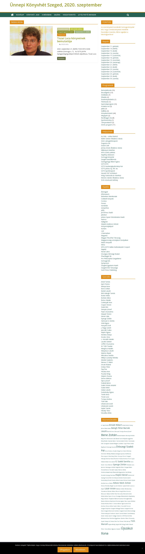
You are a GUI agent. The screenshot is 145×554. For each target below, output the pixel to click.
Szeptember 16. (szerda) (109, 53)
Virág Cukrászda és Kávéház (111, 175)
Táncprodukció (106, 122)
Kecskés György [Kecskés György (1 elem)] (105, 475)
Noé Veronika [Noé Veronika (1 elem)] (119, 494)
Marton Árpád (106, 353)
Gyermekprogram (107, 104)
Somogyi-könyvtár (107, 157)
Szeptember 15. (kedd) (109, 51)
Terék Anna (105, 394)
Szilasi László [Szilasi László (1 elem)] (108, 516)
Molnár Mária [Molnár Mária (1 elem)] (111, 491)
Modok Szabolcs (107, 360)
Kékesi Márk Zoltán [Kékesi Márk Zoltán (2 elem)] (122, 483)
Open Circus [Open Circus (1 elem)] (111, 496)
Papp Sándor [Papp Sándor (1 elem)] (104, 498)
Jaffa (102, 210)
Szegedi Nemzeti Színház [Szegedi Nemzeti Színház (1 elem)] (111, 511)
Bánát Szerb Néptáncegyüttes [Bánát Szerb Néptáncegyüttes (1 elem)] (124, 438)
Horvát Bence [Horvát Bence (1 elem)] (105, 470)
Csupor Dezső (106, 305)
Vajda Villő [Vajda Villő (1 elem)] (119, 524)
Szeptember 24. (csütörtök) (110, 72)
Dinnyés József (106, 309)
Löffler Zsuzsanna (107, 344)
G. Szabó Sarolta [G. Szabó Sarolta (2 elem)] (122, 461)
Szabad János (106, 383)
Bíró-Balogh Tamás (108, 293)
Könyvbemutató (63, 29)
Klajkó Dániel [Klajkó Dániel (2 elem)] (122, 475)
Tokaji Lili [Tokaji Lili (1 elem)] (107, 521)
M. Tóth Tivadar (106, 346)
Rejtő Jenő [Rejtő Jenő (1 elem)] (113, 501)
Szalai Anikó (105, 388)
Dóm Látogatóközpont (109, 141)
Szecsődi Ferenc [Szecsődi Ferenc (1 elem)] (126, 506)
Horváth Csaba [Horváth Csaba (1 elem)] (113, 470)
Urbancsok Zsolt (107, 404)
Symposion (105, 263)
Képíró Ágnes (106, 332)
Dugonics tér (105, 143)
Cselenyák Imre (106, 302)
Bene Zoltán (105, 289)
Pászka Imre (105, 371)
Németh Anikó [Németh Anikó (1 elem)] (127, 494)
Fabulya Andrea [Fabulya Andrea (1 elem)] (105, 458)
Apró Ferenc (105, 284)
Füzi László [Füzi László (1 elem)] (112, 462)
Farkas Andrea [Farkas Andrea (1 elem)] (123, 458)
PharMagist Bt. (106, 256)
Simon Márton (106, 378)
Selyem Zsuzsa (106, 376)
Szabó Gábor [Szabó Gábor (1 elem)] (117, 506)
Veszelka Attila (106, 413)
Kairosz (103, 219)
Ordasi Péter (105, 367)
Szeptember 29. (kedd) (109, 76)
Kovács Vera (105, 337)
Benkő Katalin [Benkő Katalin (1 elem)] (121, 435)
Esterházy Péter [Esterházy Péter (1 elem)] (113, 456)
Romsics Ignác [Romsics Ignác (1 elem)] (120, 501)
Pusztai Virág (105, 374)
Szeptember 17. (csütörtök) (110, 55)
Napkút (103, 249)
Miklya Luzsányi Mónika (109, 358)
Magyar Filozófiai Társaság (110, 238)
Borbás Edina (106, 298)
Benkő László (106, 291)
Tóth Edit (104, 401)
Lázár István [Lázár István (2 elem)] (110, 488)
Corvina (103, 201)
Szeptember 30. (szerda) (109, 78)
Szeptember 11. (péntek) (109, 46)
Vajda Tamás (105, 408)
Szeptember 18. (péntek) (109, 58)
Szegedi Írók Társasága (109, 268)
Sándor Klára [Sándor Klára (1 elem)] (124, 518)
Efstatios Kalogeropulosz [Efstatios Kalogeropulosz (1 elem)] (118, 454)
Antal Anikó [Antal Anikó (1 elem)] (125, 425)
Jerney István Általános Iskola (111, 148)
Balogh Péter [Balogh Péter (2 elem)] (117, 428)
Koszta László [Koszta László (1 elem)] (127, 478)
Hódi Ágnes (105, 323)
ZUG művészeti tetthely (109, 180)
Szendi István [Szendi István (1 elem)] (123, 513)
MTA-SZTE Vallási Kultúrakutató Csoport (115, 247)
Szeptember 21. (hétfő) (83, 32)
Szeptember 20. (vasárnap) (110, 62)
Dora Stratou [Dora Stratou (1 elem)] (109, 451)
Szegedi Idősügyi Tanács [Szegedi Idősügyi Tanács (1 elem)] (117, 508)
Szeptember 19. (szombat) (110, 60)
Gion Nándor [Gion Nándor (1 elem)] (109, 465)
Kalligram (104, 222)
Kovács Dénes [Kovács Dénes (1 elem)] (123, 480)
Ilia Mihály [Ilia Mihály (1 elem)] (128, 472)
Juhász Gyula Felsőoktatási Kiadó (113, 217)
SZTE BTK (104, 164)
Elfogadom (65, 549)
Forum (103, 203)
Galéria (57, 15)
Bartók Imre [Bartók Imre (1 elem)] (110, 431)
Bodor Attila (105, 296)
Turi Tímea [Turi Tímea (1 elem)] (120, 521)
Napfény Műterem (107, 155)
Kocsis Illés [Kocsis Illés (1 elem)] (108, 478)
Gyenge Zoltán (106, 319)
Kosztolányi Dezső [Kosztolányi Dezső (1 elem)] (106, 480)
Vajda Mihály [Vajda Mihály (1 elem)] (111, 524)
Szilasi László (105, 390)
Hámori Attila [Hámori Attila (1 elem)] (122, 470)
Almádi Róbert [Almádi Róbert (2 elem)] (115, 425)
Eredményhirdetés (107, 99)
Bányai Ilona (105, 286)
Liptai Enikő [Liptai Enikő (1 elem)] (126, 486)
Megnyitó (104, 116)
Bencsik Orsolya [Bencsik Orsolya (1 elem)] (119, 431)
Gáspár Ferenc (106, 314)
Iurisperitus (105, 208)
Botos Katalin (106, 300)
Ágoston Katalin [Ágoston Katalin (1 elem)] (116, 529)
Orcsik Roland (106, 365)
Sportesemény (106, 120)
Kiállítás (103, 111)
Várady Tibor (105, 411)
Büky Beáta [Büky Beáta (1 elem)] (104, 441)
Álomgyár (104, 192)
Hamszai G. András (108, 321)
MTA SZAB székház (76, 29)
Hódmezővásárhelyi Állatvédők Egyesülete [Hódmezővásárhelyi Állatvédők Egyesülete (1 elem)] (113, 472)
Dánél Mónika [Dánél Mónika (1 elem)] (127, 451)
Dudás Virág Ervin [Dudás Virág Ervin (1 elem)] (118, 451)
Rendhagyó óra (106, 118)
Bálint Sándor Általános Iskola (111, 139)
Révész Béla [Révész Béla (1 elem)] (108, 503)
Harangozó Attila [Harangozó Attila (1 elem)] (110, 467)
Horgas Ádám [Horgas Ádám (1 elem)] (128, 467)
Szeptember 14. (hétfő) (109, 49)
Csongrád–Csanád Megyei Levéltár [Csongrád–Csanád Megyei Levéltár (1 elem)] (113, 443)
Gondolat (104, 206)
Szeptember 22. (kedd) (109, 67)
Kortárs (103, 229)
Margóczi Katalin (107, 348)
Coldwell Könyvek (107, 199)
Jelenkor (104, 215)
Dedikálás (104, 95)
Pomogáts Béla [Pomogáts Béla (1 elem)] (128, 498)
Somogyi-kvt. (105, 261)
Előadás (104, 97)
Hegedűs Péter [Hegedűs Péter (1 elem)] (120, 467)
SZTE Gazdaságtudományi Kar (112, 166)
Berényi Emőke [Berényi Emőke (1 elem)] (130, 435)
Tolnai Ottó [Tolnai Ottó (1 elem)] (113, 521)
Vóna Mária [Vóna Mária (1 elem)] (108, 529)
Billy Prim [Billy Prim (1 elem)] (103, 438)
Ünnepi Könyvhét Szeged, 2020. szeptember (56, 5)
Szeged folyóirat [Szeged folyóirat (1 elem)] (105, 508)
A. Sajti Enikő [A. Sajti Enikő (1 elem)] (104, 425)
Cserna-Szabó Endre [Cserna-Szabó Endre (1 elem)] (122, 441)
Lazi (102, 231)
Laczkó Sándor (106, 342)
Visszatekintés (69, 15)
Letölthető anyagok (87, 15)
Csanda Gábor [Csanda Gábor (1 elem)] (112, 441)
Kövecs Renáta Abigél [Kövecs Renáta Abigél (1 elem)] (107, 486)
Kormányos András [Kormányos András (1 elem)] (117, 478)
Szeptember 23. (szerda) (109, 69)
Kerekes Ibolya (106, 335)
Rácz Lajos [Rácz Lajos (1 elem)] (127, 501)
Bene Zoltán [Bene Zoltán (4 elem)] (109, 435)
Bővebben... (80, 549)
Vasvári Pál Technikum (109, 173)
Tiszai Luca (61, 35)
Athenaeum (105, 194)
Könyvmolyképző (107, 226)
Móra (103, 245)
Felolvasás (105, 102)
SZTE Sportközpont (108, 171)
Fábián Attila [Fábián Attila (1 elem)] (104, 462)
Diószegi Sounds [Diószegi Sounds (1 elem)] (111, 447)
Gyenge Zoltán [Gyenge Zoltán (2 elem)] (119, 464)
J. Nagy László (106, 328)
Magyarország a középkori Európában (114, 240)
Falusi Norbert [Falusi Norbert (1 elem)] (115, 458)
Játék (103, 109)
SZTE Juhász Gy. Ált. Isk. (109, 169)
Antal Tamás (105, 282)
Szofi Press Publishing (109, 270)
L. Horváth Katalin (107, 339)
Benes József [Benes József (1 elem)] (127, 431)
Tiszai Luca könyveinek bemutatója (71, 39)
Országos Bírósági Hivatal (110, 254)
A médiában (46, 15)
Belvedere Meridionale (109, 196)
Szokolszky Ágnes (107, 392)
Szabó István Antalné (108, 385)
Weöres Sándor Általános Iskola (112, 178)
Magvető (104, 235)
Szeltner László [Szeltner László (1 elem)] (114, 513)
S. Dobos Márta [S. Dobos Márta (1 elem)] (116, 503)
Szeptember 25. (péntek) (109, 74)
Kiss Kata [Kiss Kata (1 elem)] (112, 475)
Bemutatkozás (106, 90)
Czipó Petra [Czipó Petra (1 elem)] (127, 443)
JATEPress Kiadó (107, 212)
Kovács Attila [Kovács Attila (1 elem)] (115, 480)
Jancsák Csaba (106, 330)
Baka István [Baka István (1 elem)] (108, 428)
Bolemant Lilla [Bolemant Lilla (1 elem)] (111, 438)
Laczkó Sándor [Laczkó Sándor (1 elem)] (118, 486)
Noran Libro (105, 252)
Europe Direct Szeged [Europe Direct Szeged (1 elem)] (124, 456)
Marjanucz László (107, 351)
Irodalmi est (105, 106)
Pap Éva (104, 369)
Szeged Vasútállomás (108, 159)
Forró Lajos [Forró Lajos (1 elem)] (131, 458)
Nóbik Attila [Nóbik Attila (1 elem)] (104, 496)
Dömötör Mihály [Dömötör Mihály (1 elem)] (106, 454)
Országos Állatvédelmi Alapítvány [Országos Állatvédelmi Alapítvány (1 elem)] (125, 496)
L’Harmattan (105, 233)
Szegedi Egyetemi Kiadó (65, 32)
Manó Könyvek (106, 242)
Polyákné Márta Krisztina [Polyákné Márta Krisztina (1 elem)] (116, 498)
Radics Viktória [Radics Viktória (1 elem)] (105, 501)
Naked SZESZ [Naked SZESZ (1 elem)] (110, 494)
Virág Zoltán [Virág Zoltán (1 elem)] (125, 524)
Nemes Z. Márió (107, 362)
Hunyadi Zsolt (106, 325)
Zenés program (106, 125)
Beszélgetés (105, 92)
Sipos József (105, 381)
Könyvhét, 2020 (33, 15)
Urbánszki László (107, 406)
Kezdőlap (20, 15)
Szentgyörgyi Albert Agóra (110, 162)
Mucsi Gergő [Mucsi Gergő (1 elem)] (119, 491)
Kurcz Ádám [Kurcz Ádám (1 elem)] (109, 483)
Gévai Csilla (105, 316)
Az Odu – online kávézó (109, 136)
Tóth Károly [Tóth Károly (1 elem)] (127, 521)
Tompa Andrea (106, 399)
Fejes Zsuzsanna (107, 312)
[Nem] (142, 548)
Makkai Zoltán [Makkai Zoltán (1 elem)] (120, 489)
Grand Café (105, 146)
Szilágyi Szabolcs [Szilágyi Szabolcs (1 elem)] (117, 516)
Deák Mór (104, 307)
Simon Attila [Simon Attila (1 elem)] (109, 506)
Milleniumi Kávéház (108, 150)
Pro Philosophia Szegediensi (111, 258)
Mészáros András (107, 355)
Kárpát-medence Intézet (109, 224)
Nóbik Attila (64, 44)
